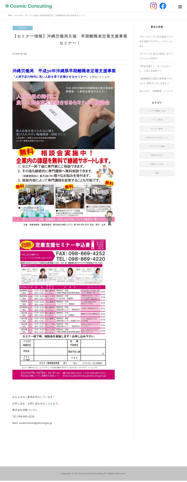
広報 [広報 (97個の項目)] (157, 174)
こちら (49, 404)
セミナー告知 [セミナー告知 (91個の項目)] (157, 130)
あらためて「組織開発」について (156, 92)
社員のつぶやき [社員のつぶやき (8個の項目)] (157, 166)
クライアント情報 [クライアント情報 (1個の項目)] (157, 148)
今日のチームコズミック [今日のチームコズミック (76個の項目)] (157, 139)
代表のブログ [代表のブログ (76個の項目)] (157, 157)
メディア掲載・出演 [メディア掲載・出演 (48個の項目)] (157, 112)
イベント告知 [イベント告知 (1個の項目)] (157, 121)
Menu (180, 7)
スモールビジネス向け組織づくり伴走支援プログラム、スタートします (156, 43)
